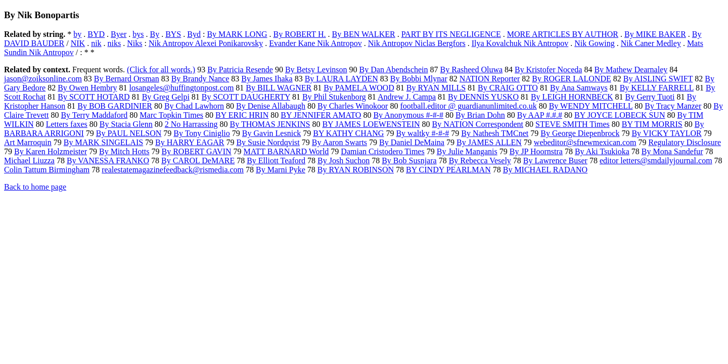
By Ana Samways (579, 87)
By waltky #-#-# (422, 133)
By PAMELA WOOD (359, 87)
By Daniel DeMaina (411, 142)
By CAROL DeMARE (198, 160)
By (154, 34)
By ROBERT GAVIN (197, 151)
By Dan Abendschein (393, 69)
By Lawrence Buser (555, 160)
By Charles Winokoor (352, 106)
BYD (96, 34)
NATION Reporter (490, 78)
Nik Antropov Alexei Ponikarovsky (206, 43)
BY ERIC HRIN (241, 115)
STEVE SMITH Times (572, 124)
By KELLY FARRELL (657, 87)
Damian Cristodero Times (382, 151)
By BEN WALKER (363, 34)
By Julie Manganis (467, 151)
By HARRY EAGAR (189, 142)
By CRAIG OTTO (508, 87)
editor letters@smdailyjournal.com (656, 160)
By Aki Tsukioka (602, 151)
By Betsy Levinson (316, 69)
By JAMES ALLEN (489, 142)
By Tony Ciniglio (201, 133)
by (77, 34)
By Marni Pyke (280, 169)
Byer (118, 34)
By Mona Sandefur (672, 151)
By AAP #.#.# (539, 115)
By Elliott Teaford (276, 160)
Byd (194, 34)
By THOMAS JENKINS (270, 124)
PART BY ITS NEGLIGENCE (451, 34)
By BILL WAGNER (278, 87)
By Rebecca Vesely (480, 160)
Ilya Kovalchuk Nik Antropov (520, 43)
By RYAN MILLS (436, 87)
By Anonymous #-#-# (408, 115)
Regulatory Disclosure (685, 142)
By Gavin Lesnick (271, 133)
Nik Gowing (594, 43)
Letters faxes (66, 124)
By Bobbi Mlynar (418, 78)
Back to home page (35, 187)
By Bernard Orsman (126, 78)
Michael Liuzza (29, 160)
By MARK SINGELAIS (103, 142)
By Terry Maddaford (94, 115)
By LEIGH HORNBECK (572, 97)
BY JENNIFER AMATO (321, 115)
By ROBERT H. (300, 34)
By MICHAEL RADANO (545, 169)
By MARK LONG (237, 34)
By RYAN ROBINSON (355, 169)
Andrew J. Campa (407, 97)
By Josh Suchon (343, 160)
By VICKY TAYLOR (666, 133)
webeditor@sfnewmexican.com (585, 142)
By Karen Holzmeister (50, 151)
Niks (134, 43)
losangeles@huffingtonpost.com (181, 87)
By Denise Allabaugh (270, 106)
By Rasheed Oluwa (471, 69)
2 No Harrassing (191, 124)
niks (114, 43)
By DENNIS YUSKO (483, 97)
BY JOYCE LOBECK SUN (619, 115)
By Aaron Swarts (339, 142)
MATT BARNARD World (286, 151)
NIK (78, 43)
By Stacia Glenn (126, 124)
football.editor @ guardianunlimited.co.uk (468, 106)
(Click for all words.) (161, 69)
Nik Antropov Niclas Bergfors (417, 43)
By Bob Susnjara (409, 160)
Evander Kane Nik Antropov (315, 43)
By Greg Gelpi (166, 97)
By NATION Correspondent (477, 124)
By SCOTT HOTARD (93, 97)
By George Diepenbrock (579, 133)
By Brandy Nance (200, 78)
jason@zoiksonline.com (43, 78)
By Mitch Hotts (124, 151)
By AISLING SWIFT (658, 78)
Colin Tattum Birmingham (46, 169)
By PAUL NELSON (129, 133)
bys (138, 34)
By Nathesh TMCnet (494, 133)
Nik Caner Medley (651, 43)
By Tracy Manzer (673, 106)
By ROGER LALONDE (571, 78)
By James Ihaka (266, 78)
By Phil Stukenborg (334, 97)
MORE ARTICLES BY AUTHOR (562, 34)
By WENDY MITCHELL (591, 106)
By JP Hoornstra (536, 151)
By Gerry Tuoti (650, 97)
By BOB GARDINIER (114, 106)
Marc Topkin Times (171, 115)
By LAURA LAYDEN (341, 78)
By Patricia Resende (240, 69)
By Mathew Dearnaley (630, 69)
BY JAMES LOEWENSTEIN (371, 124)
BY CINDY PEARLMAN (448, 169)
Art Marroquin (28, 142)
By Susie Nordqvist (267, 142)
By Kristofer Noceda (548, 69)
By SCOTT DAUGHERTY (246, 97)
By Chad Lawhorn (194, 106)
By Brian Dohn (480, 115)
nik (96, 43)
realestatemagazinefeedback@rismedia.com (173, 169)
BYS (173, 34)
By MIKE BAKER (655, 34)
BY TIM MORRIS (652, 124)
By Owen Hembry (87, 87)
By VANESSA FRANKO (108, 160)
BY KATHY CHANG (348, 133)
